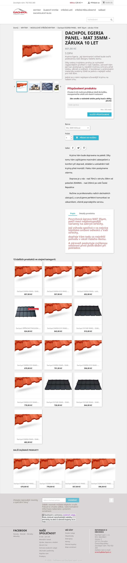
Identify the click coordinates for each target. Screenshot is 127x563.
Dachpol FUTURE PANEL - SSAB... (88, 328)
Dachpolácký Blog (42, 13)
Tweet (78, 148)
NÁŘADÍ (101, 10)
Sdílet (73, 148)
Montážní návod (45, 539)
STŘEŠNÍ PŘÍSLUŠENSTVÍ (85, 10)
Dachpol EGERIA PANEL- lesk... (88, 291)
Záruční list (43, 545)
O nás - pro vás (44, 537)
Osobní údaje (70, 533)
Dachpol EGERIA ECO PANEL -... (58, 291)
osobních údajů (69, 515)
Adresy (67, 541)
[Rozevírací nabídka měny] (79, 3)
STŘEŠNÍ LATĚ (66, 10)
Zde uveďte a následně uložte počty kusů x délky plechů (90, 100)
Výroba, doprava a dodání (48, 542)
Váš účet (69, 530)
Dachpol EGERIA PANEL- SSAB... (28, 291)
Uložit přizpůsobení (99, 114)
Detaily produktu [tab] (87, 213)
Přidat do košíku (86, 137)
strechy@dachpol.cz (103, 552)
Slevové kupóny (70, 544)
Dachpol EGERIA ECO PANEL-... (58, 328)
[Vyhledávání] (100, 19)
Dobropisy (68, 539)
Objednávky (69, 536)
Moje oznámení (70, 547)
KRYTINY (37, 10)
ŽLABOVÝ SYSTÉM (50, 10)
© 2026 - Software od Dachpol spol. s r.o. (63, 560)
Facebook (111, 500)
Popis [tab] (72, 213)
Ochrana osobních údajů (48, 548)
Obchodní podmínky (46, 551)
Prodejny (42, 556)
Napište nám (43, 553)
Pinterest (84, 148)
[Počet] (67, 137)
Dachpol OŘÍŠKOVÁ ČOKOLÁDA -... (28, 328)
